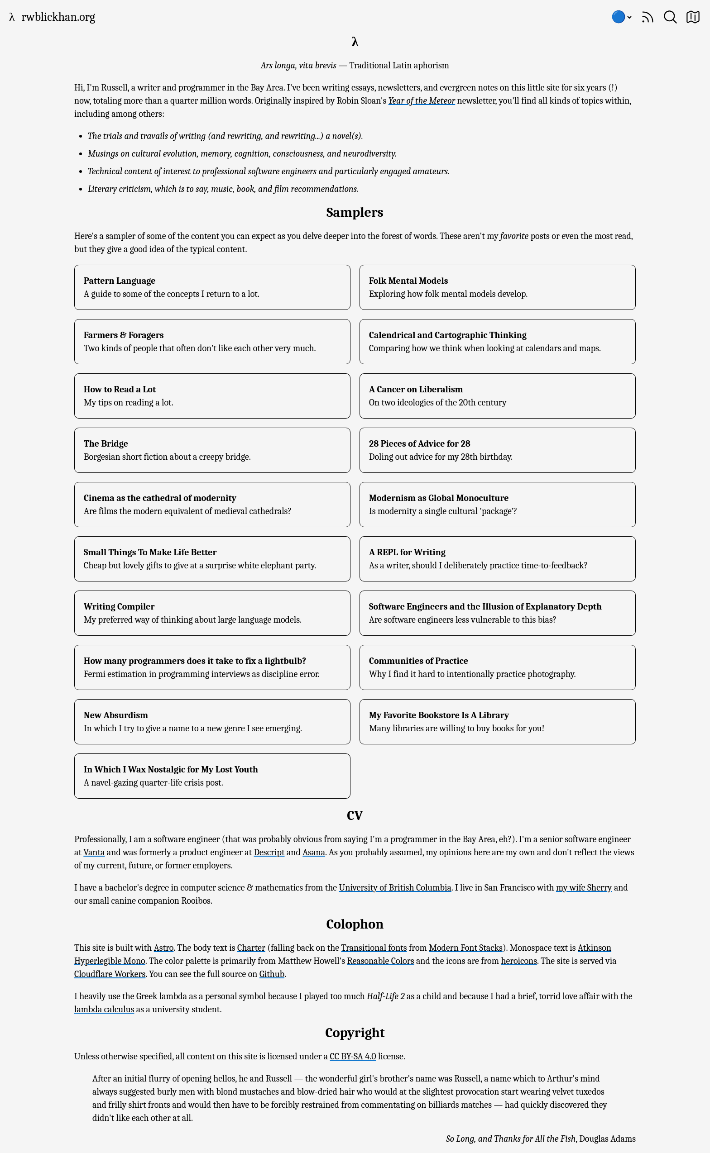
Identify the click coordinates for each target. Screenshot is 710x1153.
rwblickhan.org (58, 17)
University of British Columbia (395, 887)
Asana (313, 852)
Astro (164, 948)
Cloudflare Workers (109, 974)
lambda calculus (104, 1009)
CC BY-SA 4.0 (353, 1056)
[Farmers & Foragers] (212, 341)
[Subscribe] (648, 17)
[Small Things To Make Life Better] (212, 558)
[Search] (670, 17)
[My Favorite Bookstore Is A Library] (498, 721)
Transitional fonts (374, 948)
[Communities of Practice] (498, 667)
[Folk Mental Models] (498, 287)
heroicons (519, 961)
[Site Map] (693, 17)
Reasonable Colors (380, 961)
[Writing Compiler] (212, 613)
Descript (269, 852)
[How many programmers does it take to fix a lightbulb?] (212, 667)
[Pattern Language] (212, 287)
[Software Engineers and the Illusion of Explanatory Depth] (498, 613)
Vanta (94, 852)
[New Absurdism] (212, 721)
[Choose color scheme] (621, 17)
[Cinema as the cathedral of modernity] (212, 504)
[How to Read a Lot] (212, 396)
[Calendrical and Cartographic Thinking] (498, 341)
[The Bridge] (212, 450)
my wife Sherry (584, 887)
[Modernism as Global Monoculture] (498, 504)
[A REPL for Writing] (498, 558)
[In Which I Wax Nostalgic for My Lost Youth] (212, 776)
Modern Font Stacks (466, 948)
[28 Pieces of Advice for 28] (498, 450)
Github (271, 974)
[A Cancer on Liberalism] (498, 396)
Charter (251, 948)
